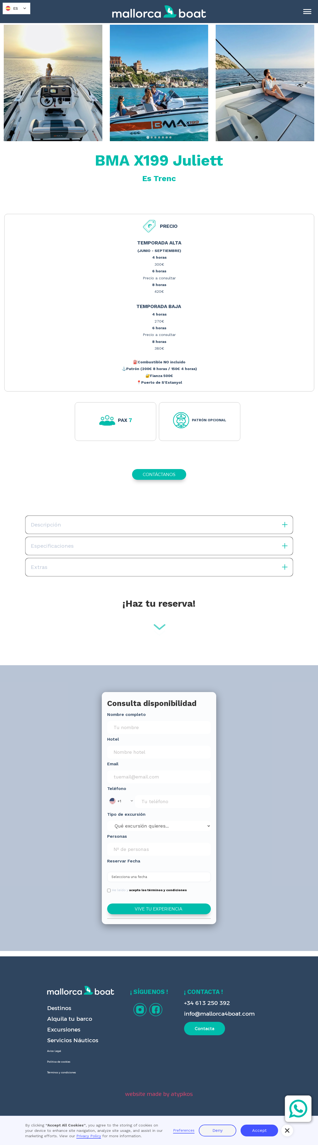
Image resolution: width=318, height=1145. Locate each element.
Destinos (59, 1008)
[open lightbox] (53, 83)
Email (112, 763)
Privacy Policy (88, 1136)
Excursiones (63, 1029)
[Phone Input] (173, 801)
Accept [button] (259, 1130)
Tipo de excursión (126, 814)
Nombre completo (126, 714)
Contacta (204, 1028)
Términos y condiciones (61, 1072)
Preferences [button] (183, 1130)
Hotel (113, 739)
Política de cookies (58, 1061)
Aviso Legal (54, 1051)
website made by (159, 1094)
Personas (117, 836)
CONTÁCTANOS (159, 474)
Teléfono (116, 788)
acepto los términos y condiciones (158, 890)
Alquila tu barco (69, 1019)
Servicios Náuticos (72, 1040)
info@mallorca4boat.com (219, 1014)
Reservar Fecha (123, 861)
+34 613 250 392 (207, 1003)
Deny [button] (217, 1130)
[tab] (147, 137)
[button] (121, 801)
